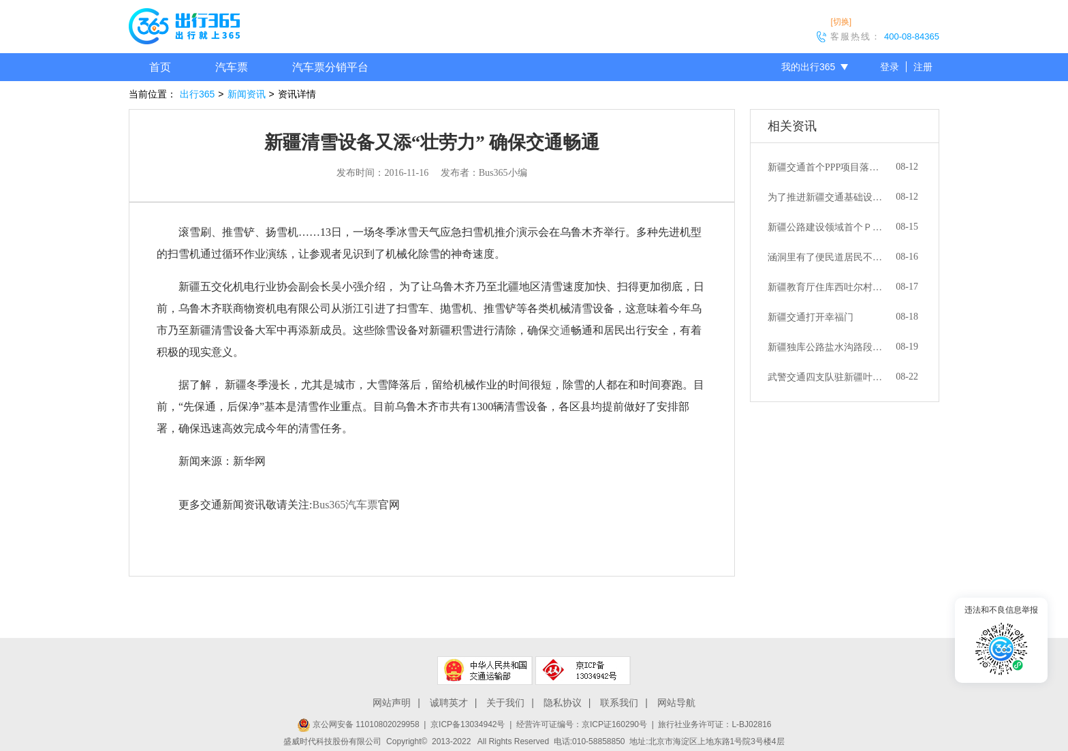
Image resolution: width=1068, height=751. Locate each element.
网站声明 (392, 702)
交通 (560, 330)
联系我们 (619, 702)
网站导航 (676, 702)
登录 (889, 66)
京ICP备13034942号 (467, 724)
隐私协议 (563, 702)
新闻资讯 (246, 94)
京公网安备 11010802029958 (358, 724)
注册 (922, 66)
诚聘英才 (449, 702)
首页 (160, 67)
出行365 (197, 94)
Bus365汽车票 (345, 504)
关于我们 (505, 702)
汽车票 (231, 67)
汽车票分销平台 (330, 67)
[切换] (840, 22)
